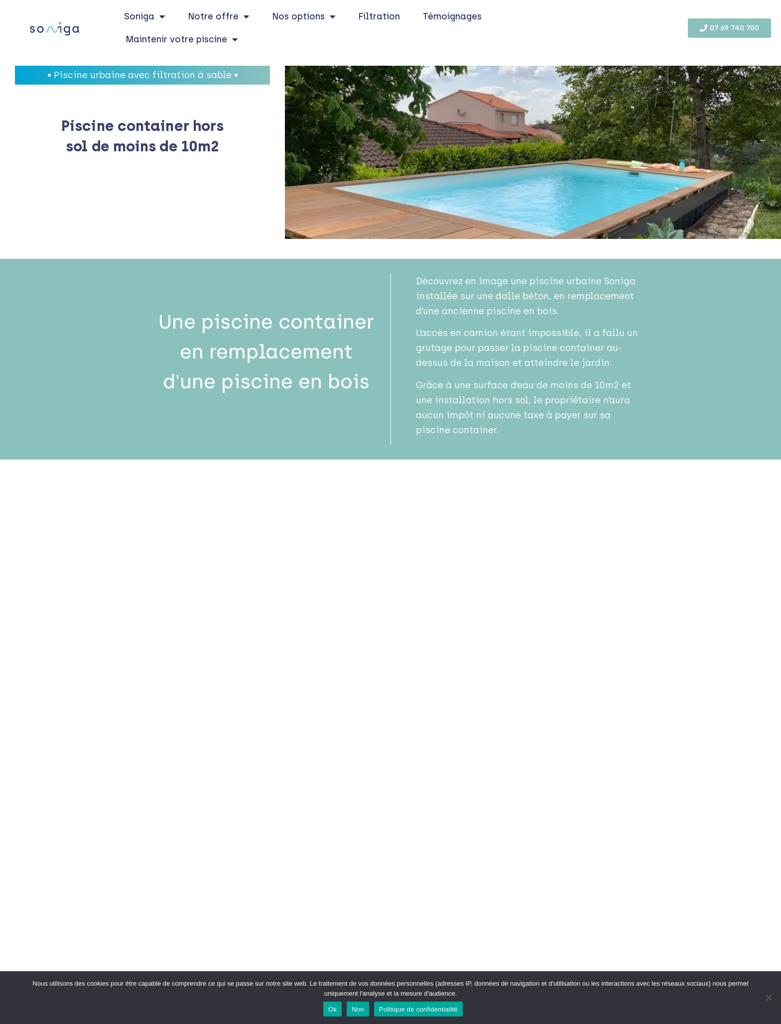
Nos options (303, 16)
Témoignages (452, 16)
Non (358, 1009)
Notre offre (218, 16)
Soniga (144, 16)
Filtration (379, 16)
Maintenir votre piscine (182, 39)
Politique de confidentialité (418, 1009)
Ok (332, 1009)
